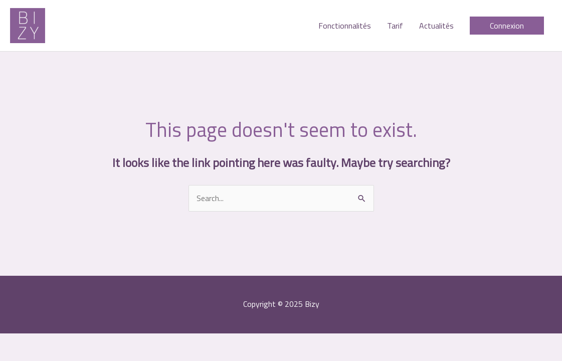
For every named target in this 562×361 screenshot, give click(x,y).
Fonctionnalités (344, 26)
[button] (507, 26)
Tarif (395, 26)
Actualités (436, 26)
